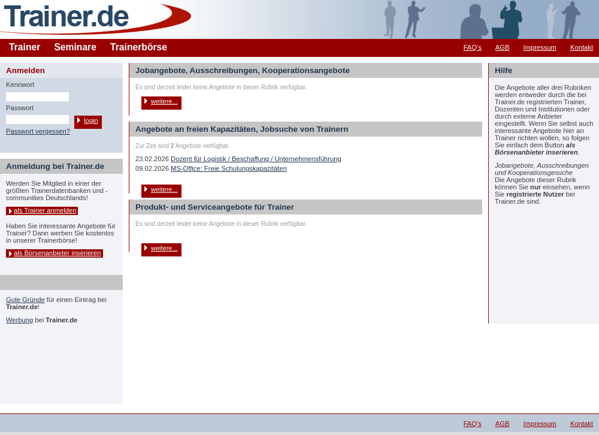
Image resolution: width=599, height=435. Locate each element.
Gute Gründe (25, 299)
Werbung (19, 320)
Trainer (24, 47)
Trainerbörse (138, 47)
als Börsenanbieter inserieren (57, 252)
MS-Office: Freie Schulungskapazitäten (229, 168)
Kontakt (581, 47)
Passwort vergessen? (38, 131)
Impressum (540, 47)
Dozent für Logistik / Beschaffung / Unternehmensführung (256, 158)
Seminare (75, 47)
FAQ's (473, 47)
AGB (502, 47)
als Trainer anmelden (45, 210)
